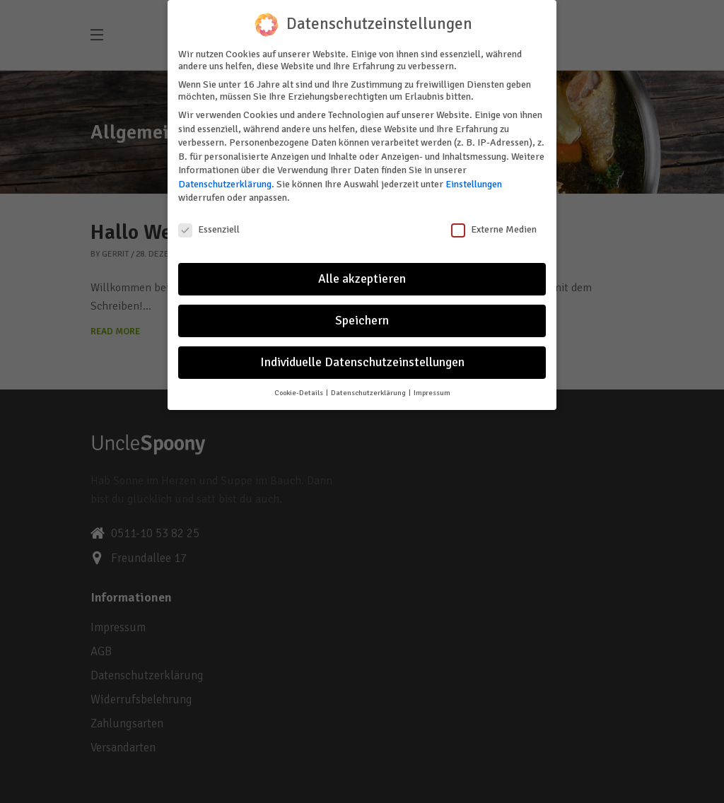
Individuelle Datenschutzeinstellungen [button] (362, 358)
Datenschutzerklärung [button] (369, 389)
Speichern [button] (362, 317)
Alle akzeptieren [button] (362, 275)
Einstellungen (473, 181)
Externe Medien (494, 227)
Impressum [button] (432, 389)
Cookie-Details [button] (299, 389)
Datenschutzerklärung (225, 181)
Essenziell (209, 227)
